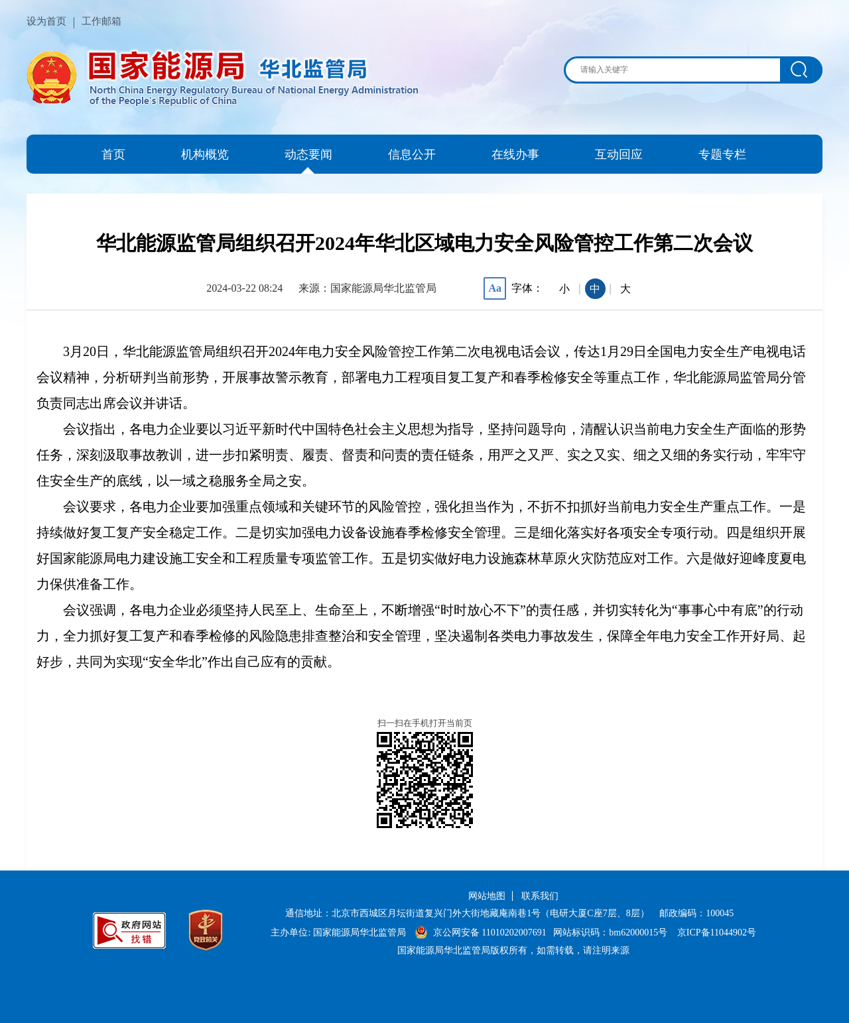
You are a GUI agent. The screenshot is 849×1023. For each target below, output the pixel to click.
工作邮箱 (101, 21)
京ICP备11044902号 (716, 932)
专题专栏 (722, 154)
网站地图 (486, 896)
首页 (113, 154)
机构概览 (205, 154)
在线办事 (515, 154)
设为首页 (46, 21)
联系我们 (539, 896)
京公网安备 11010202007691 (489, 932)
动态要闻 (308, 154)
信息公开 (412, 154)
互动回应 (619, 154)
